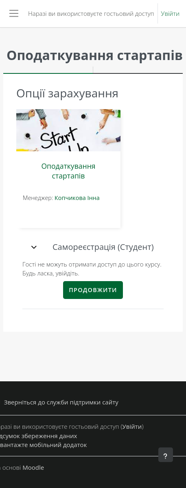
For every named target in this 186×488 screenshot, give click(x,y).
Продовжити (93, 290)
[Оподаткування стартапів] (68, 130)
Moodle (33, 467)
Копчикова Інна (77, 198)
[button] (35, 247)
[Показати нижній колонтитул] (165, 454)
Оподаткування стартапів (68, 171)
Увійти (170, 14)
